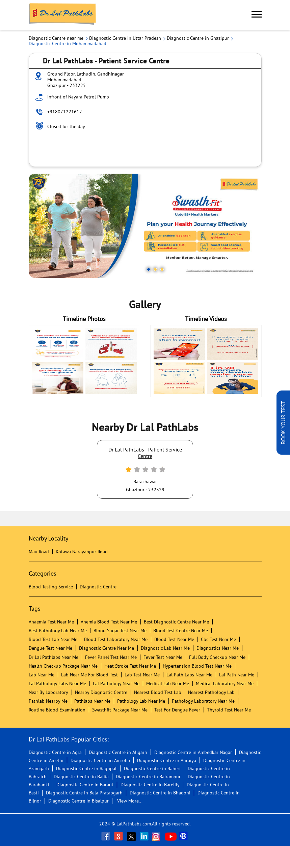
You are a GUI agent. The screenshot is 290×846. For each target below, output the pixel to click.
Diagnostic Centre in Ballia (81, 777)
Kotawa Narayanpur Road (82, 552)
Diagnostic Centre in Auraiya (166, 760)
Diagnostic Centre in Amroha (100, 760)
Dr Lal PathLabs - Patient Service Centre (145, 452)
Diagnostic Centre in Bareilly (150, 785)
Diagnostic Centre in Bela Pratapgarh (84, 793)
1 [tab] (148, 269)
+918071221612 (64, 112)
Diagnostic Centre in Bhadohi (160, 793)
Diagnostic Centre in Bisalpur (78, 801)
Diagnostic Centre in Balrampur (148, 777)
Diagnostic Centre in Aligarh (118, 752)
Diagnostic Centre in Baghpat (86, 768)
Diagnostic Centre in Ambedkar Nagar (193, 752)
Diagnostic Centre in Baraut (84, 785)
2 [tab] (155, 269)
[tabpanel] (145, 226)
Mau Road (39, 552)
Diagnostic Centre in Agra (55, 752)
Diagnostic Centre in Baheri (152, 768)
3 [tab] (162, 269)
